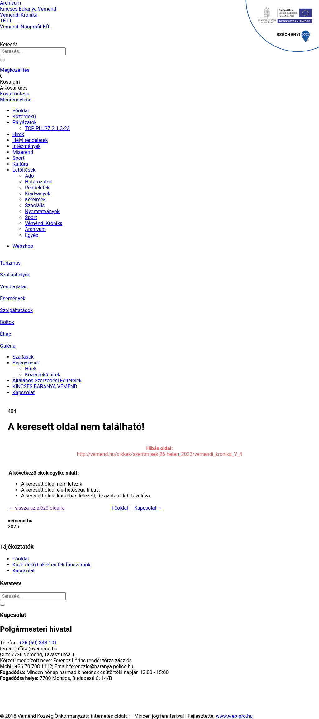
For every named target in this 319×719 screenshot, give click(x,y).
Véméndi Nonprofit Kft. (25, 27)
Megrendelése (15, 100)
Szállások (23, 357)
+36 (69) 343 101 (38, 643)
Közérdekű (24, 117)
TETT (6, 21)
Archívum (10, 3)
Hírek (18, 134)
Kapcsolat (23, 392)
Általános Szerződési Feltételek (47, 381)
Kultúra (20, 164)
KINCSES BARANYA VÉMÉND (44, 386)
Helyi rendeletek (30, 140)
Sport (18, 158)
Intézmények (26, 146)
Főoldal (20, 111)
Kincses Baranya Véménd (28, 9)
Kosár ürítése (14, 94)
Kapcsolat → (148, 508)
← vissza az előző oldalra (37, 508)
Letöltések (24, 170)
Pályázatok (24, 122)
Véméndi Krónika (19, 15)
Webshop (22, 246)
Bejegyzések (26, 363)
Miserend (22, 152)
